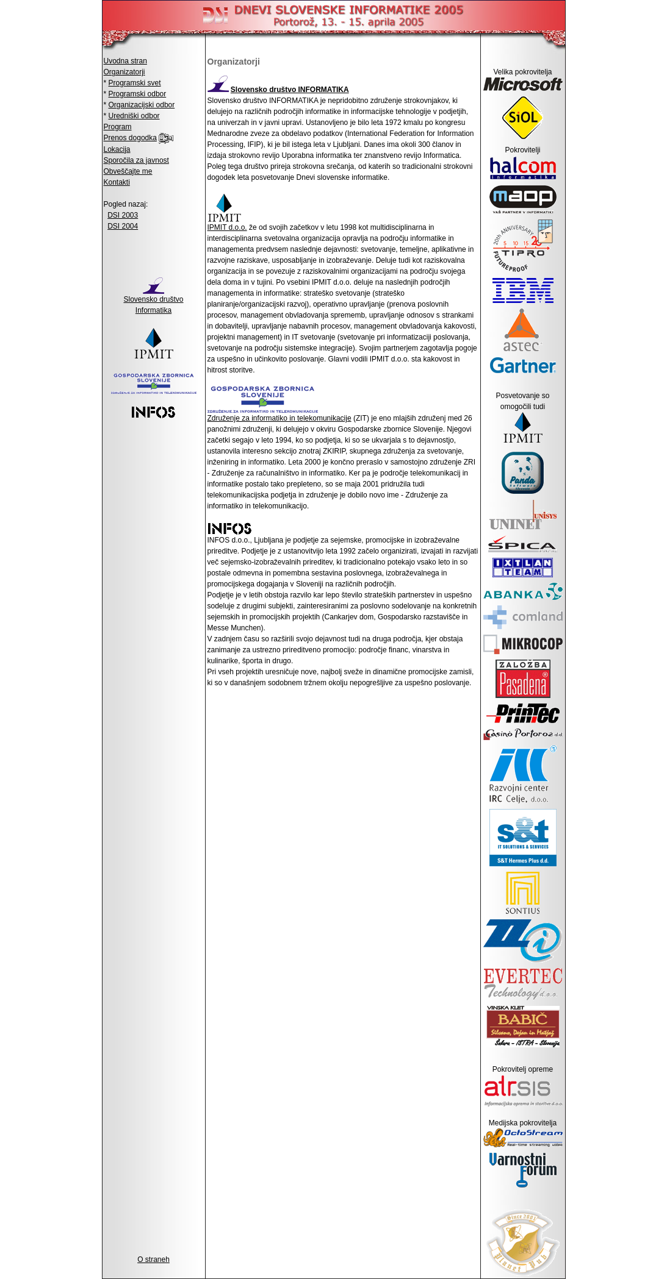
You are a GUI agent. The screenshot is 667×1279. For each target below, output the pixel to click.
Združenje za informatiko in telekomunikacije (279, 418)
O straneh (153, 1259)
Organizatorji (124, 72)
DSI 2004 (122, 226)
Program (118, 127)
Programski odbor (138, 94)
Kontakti (117, 182)
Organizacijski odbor (142, 105)
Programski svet (135, 83)
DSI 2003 (122, 215)
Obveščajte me (128, 171)
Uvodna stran (125, 61)
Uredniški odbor (134, 116)
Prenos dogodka (130, 138)
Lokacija (117, 149)
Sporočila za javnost (136, 160)
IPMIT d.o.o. (227, 227)
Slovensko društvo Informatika (153, 301)
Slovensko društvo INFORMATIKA (290, 89)
